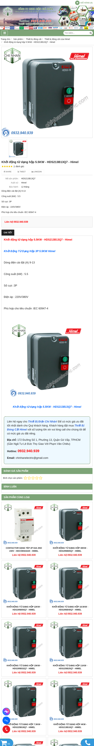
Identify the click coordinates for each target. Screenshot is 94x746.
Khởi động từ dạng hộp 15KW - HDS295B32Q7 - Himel (24, 667)
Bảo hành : (14, 187)
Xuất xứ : (15, 182)
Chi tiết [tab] (8, 232)
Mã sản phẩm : (12, 178)
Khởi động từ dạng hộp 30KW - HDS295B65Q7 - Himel (70, 549)
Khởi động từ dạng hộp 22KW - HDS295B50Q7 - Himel (24, 608)
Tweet (21, 172)
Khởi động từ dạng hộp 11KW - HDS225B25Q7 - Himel (70, 667)
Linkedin (37, 172)
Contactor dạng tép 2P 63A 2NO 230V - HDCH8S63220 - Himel (24, 549)
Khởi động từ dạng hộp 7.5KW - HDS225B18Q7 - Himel (23, 725)
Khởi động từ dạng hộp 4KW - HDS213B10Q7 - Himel (70, 725)
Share (7, 172)
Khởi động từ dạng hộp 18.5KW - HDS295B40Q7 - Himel (70, 608)
